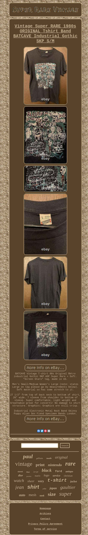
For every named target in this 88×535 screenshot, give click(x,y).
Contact (45, 518)
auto (22, 495)
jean (19, 487)
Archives (45, 513)
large (35, 472)
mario (37, 475)
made (49, 458)
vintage (23, 464)
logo (46, 475)
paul (28, 456)
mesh (32, 495)
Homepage (45, 508)
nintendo (55, 465)
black (47, 470)
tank (42, 495)
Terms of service (45, 529)
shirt (33, 487)
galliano (39, 458)
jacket (73, 481)
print (40, 465)
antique (69, 471)
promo (28, 476)
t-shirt (57, 480)
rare (70, 463)
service (56, 475)
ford (58, 471)
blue (28, 472)
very (41, 481)
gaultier (67, 487)
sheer (31, 481)
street (20, 471)
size (52, 494)
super (65, 494)
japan (53, 488)
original (61, 457)
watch (19, 480)
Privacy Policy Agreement (45, 524)
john (44, 488)
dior (20, 475)
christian (68, 475)
